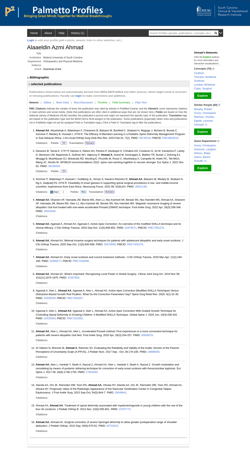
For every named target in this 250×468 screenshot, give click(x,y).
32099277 (55, 260)
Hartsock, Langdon (205, 149)
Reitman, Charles (204, 116)
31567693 (73, 277)
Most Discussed (83, 102)
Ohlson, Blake (202, 153)
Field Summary (121, 102)
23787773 (125, 409)
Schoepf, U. (201, 124)
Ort (64, 143)
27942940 (92, 372)
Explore (202, 95)
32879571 (130, 227)
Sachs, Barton (202, 156)
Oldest (47, 102)
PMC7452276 (135, 244)
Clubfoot (199, 73)
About (48, 33)
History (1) (77, 33)
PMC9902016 (170, 137)
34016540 (49, 211)
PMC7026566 (81, 260)
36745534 (145, 137)
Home (34, 33)
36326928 (54, 166)
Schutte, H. (200, 160)
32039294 (49, 298)
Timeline (102, 102)
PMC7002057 (75, 298)
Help (61, 33)
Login (30, 40)
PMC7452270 (156, 227)
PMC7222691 (75, 318)
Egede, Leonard (203, 120)
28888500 (154, 351)
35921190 (141, 186)
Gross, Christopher (205, 113)
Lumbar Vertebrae (204, 84)
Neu (84, 192)
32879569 (110, 244)
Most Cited (62, 102)
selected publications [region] (45, 84)
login (79, 95)
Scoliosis (199, 80)
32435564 (49, 318)
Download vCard (52, 69)
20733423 (112, 425)
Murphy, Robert (203, 109)
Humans (90, 143)
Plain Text (141, 102)
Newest (34, 102)
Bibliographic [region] (38, 77)
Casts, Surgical (203, 88)
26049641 (121, 392)
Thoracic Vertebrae (205, 76)
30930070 (147, 335)
